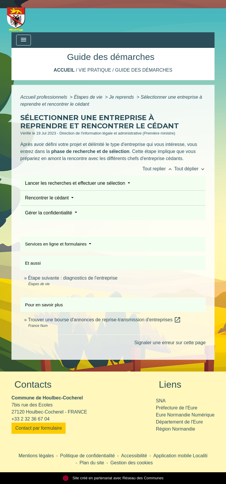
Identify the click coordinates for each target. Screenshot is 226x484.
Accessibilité (134, 455)
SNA (161, 400)
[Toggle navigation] (23, 40)
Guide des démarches (143, 70)
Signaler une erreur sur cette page (170, 342)
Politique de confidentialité (87, 455)
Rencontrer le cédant (47, 197)
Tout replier (158, 168)
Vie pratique (95, 70)
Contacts (32, 384)
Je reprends (122, 97)
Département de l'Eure (179, 421)
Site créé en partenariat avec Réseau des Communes (113, 478)
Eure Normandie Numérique (185, 414)
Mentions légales (36, 455)
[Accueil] (16, 16)
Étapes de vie (89, 97)
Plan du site (91, 462)
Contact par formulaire (38, 428)
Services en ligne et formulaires (56, 243)
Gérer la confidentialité (49, 212)
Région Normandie (175, 428)
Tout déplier (190, 168)
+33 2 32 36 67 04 (30, 418)
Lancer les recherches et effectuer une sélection (76, 183)
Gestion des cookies (131, 462)
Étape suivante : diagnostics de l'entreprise (72, 277)
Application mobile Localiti (180, 455)
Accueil (64, 70)
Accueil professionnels (44, 97)
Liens (170, 384)
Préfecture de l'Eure (176, 407)
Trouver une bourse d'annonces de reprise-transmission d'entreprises (104, 319)
